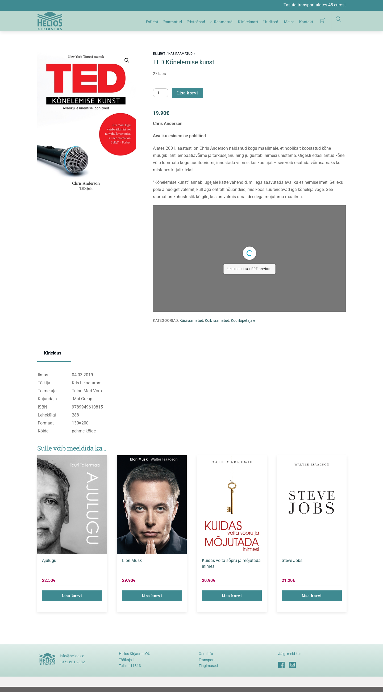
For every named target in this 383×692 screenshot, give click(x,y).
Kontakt (306, 21)
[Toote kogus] (160, 92)
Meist (289, 21)
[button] (127, 60)
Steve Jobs (292, 560)
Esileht (152, 21)
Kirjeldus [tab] (52, 353)
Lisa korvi (187, 92)
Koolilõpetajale (243, 320)
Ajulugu (49, 560)
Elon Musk (132, 560)
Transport (207, 660)
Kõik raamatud (217, 320)
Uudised (270, 21)
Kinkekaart (248, 21)
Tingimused (208, 666)
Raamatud (172, 21)
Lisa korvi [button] (72, 595)
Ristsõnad (196, 21)
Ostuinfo (206, 654)
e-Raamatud (221, 21)
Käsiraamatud (180, 54)
